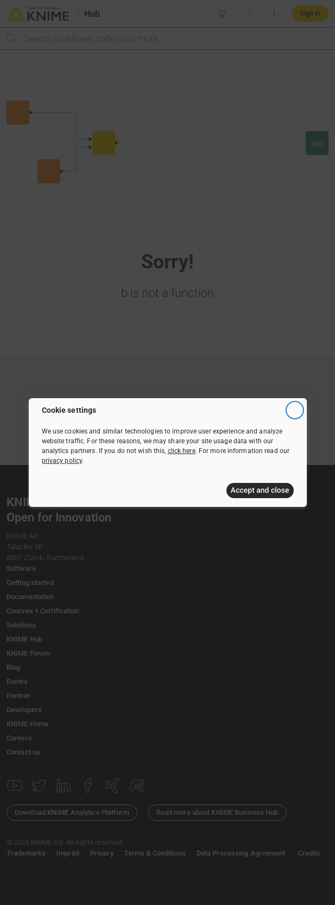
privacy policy (62, 460)
